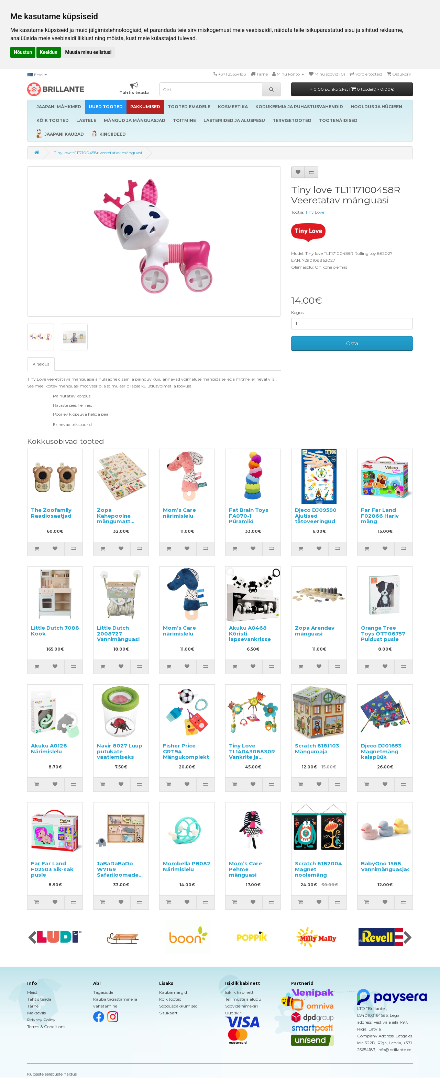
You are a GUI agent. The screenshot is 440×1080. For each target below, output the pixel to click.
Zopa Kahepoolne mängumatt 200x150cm (114, 518)
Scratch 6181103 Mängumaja (317, 748)
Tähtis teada (39, 999)
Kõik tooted (170, 999)
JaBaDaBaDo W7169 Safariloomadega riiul (121, 872)
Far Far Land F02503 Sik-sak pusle (52, 869)
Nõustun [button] (23, 52)
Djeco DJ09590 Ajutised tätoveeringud (316, 516)
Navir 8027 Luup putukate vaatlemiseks (119, 751)
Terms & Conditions (46, 1026)
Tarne (32, 1006)
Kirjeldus (41, 364)
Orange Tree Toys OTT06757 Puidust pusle (383, 633)
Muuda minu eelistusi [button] (88, 52)
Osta (352, 343)
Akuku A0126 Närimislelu (49, 748)
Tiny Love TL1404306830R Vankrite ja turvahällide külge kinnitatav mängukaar (252, 759)
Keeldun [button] (48, 52)
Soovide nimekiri (241, 1006)
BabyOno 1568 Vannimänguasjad (386, 866)
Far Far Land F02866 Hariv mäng (380, 516)
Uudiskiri (233, 1012)
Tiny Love (314, 212)
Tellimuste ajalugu (243, 999)
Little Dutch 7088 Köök (55, 631)
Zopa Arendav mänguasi (314, 631)
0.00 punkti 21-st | (352, 89)
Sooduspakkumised (178, 1006)
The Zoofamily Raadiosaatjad (51, 513)
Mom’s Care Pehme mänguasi (245, 869)
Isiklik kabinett (239, 992)
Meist (32, 992)
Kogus (297, 312)
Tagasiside (103, 992)
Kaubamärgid (173, 992)
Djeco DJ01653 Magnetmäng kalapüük (381, 751)
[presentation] (32, 938)
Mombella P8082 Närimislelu (186, 866)
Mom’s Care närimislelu (179, 513)
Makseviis (36, 1012)
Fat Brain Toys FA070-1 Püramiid (248, 516)
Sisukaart (168, 1012)
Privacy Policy (41, 1019)
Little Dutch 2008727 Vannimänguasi (118, 633)
